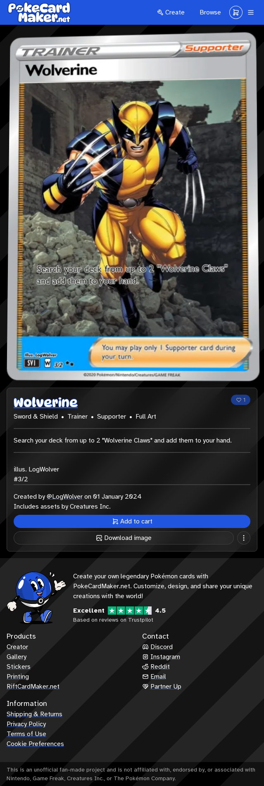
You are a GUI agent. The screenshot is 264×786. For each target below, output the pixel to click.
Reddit (156, 667)
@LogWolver (65, 496)
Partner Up (161, 686)
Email (154, 676)
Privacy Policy (26, 724)
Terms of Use (26, 734)
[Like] (240, 400)
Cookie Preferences (35, 744)
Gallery (16, 657)
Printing (18, 676)
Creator (17, 647)
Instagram (161, 657)
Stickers (19, 667)
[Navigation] (250, 12)
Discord (157, 647)
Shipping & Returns (34, 714)
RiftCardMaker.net (33, 686)
